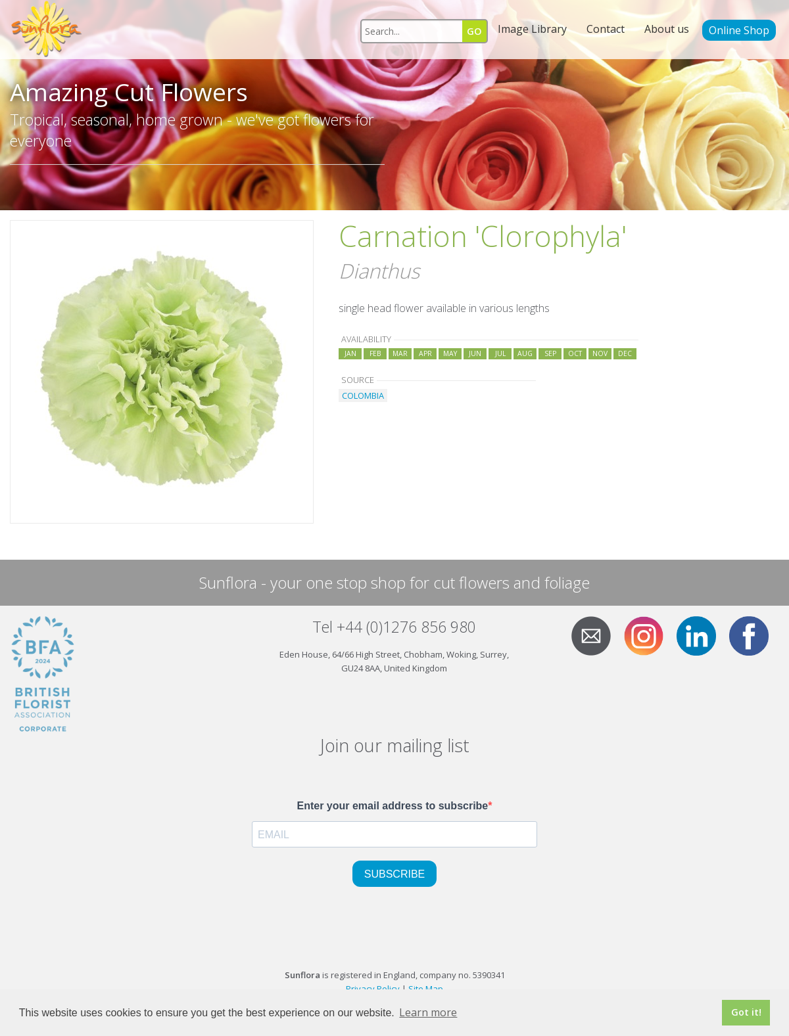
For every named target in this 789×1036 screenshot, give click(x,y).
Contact (605, 29)
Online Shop (739, 30)
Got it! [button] (746, 1012)
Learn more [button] (428, 1012)
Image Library (532, 29)
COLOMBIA (363, 395)
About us (666, 29)
